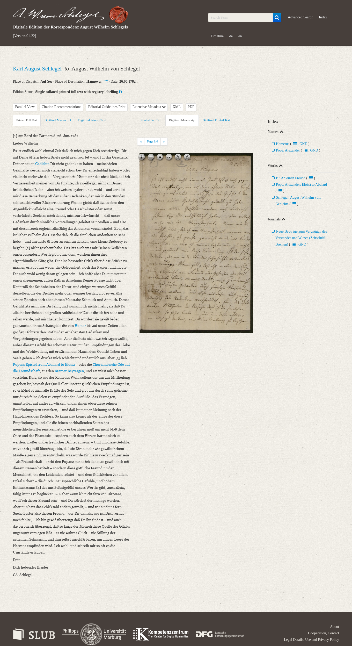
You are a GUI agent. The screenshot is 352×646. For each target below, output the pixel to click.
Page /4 (152, 141)
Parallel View (25, 107)
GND (105, 80)
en (240, 36)
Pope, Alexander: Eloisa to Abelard (301, 184)
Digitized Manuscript (58, 120)
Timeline (217, 36)
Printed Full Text (26, 120)
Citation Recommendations (61, 107)
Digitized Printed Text (92, 120)
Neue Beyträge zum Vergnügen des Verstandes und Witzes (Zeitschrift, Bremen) (301, 237)
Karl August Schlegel (38, 68)
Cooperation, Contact (323, 633)
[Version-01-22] (24, 36)
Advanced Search (300, 17)
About (334, 627)
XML (177, 107)
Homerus (282, 144)
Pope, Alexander (288, 150)
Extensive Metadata (149, 107)
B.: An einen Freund (290, 178)
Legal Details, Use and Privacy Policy (311, 640)
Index (323, 17)
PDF (191, 107)
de (231, 36)
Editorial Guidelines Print (107, 107)
